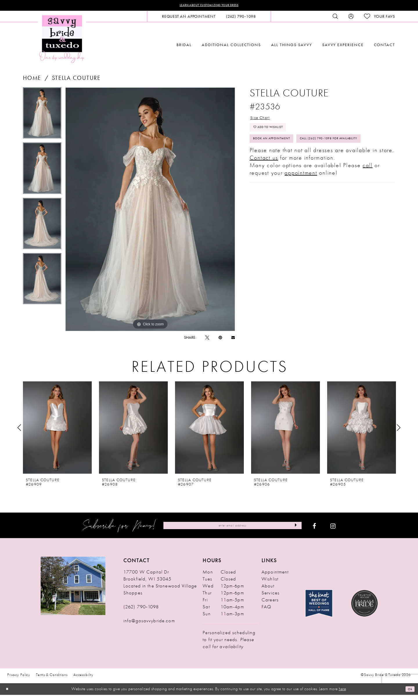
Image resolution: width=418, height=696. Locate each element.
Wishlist (270, 580)
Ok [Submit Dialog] (409, 690)
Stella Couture (76, 79)
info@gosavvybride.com (149, 622)
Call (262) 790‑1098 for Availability (294, 166)
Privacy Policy (18, 676)
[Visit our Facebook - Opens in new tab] (314, 527)
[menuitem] (189, 17)
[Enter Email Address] (232, 527)
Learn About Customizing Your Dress (209, 6)
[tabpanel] (42, 116)
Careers (270, 601)
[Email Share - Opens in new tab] (233, 338)
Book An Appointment (280, 150)
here (342, 690)
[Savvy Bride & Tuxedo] (62, 40)
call (367, 194)
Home (32, 79)
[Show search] (335, 17)
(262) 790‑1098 (141, 608)
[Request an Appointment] (189, 17)
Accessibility (83, 676)
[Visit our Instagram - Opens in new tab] (333, 527)
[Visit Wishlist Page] (379, 18)
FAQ (266, 608)
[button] (351, 17)
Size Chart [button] (265, 120)
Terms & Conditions (52, 676)
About (268, 587)
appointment (300, 201)
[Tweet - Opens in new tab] (207, 339)
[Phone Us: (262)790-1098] (241, 17)
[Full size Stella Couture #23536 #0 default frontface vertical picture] (150, 210)
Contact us (264, 186)
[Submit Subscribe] (293, 527)
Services (271, 594)
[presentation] (57, 429)
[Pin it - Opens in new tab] (220, 339)
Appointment (275, 573)
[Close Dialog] (8, 690)
